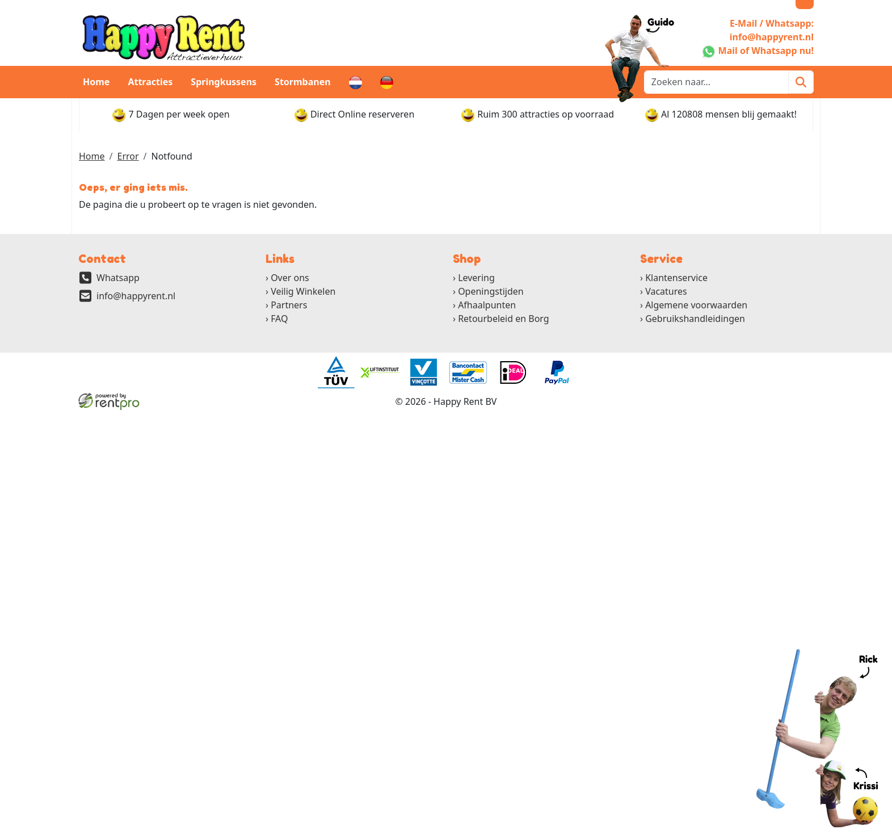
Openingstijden (491, 291)
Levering (476, 277)
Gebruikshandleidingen (695, 318)
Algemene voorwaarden (696, 305)
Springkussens (223, 82)
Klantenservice (676, 277)
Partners (289, 305)
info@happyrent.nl (135, 296)
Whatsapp (118, 277)
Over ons (290, 277)
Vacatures (666, 291)
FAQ (279, 318)
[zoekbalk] (716, 82)
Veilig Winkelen (303, 291)
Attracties (150, 82)
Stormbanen (303, 82)
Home (96, 82)
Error (127, 156)
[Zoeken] (801, 82)
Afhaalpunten (487, 305)
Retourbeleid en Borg (503, 318)
